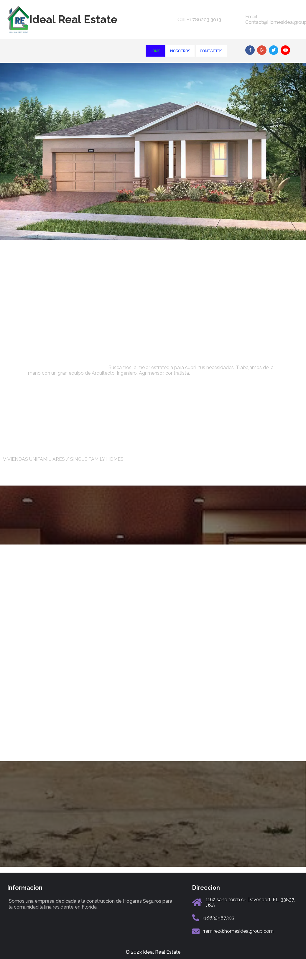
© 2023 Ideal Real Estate (153, 952)
